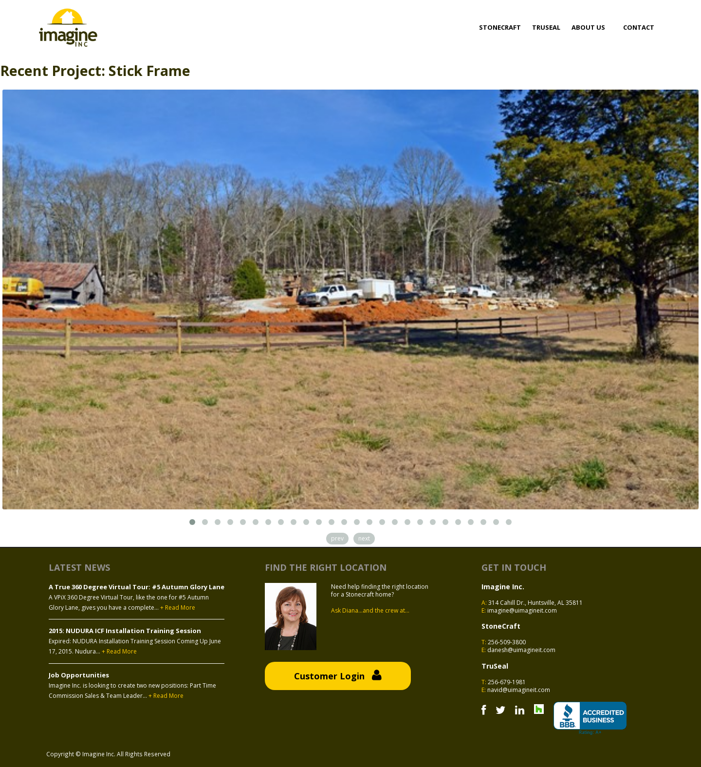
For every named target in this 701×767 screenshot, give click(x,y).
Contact (638, 27)
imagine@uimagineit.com (522, 610)
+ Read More (177, 608)
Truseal (546, 27)
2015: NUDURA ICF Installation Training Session (125, 630)
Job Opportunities (79, 675)
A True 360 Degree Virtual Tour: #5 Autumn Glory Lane (136, 586)
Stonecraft (500, 27)
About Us (588, 27)
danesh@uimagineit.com (521, 650)
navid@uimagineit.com (518, 690)
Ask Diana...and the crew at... (370, 610)
